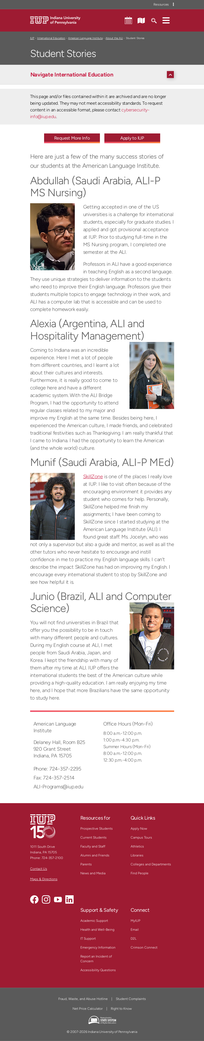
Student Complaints (131, 999)
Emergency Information (98, 947)
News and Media (92, 873)
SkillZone (93, 476)
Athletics (137, 846)
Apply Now (139, 829)
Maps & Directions (43, 879)
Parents (86, 864)
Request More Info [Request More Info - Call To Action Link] (72, 138)
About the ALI (114, 38)
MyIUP (135, 921)
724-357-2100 (52, 858)
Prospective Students (96, 829)
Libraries (137, 855)
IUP (32, 38)
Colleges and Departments (151, 864)
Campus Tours (141, 837)
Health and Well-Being (97, 930)
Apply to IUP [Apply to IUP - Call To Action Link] (132, 138)
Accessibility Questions (98, 970)
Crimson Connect (144, 947)
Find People (139, 873)
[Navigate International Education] (103, 74)
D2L (133, 939)
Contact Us (38, 869)
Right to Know (121, 1009)
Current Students (93, 837)
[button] (166, 20)
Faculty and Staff (92, 846)
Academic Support (94, 921)
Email (135, 930)
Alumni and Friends (94, 855)
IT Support (88, 939)
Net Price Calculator (88, 1009)
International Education (51, 38)
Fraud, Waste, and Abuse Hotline (83, 999)
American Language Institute (85, 38)
